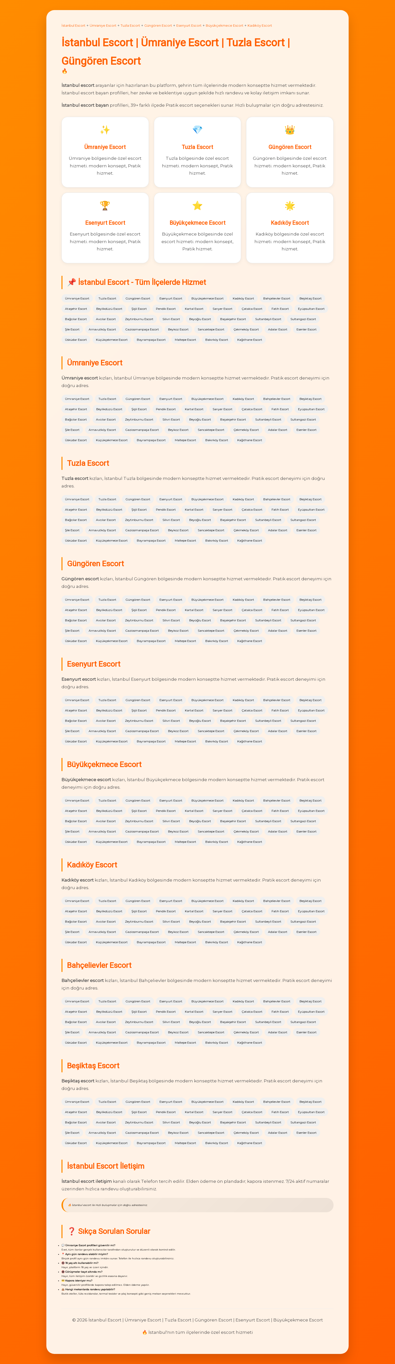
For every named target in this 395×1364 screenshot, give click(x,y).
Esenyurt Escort (189, 25)
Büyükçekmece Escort (224, 25)
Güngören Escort (158, 25)
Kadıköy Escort (260, 25)
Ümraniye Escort (103, 25)
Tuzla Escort (130, 25)
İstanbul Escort (73, 25)
